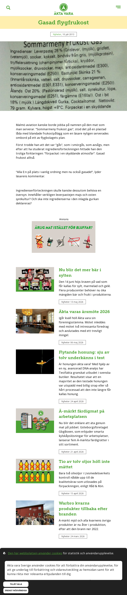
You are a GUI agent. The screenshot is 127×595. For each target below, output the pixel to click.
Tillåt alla (16, 584)
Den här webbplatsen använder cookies (35, 553)
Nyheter (57, 34)
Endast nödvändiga (16, 590)
